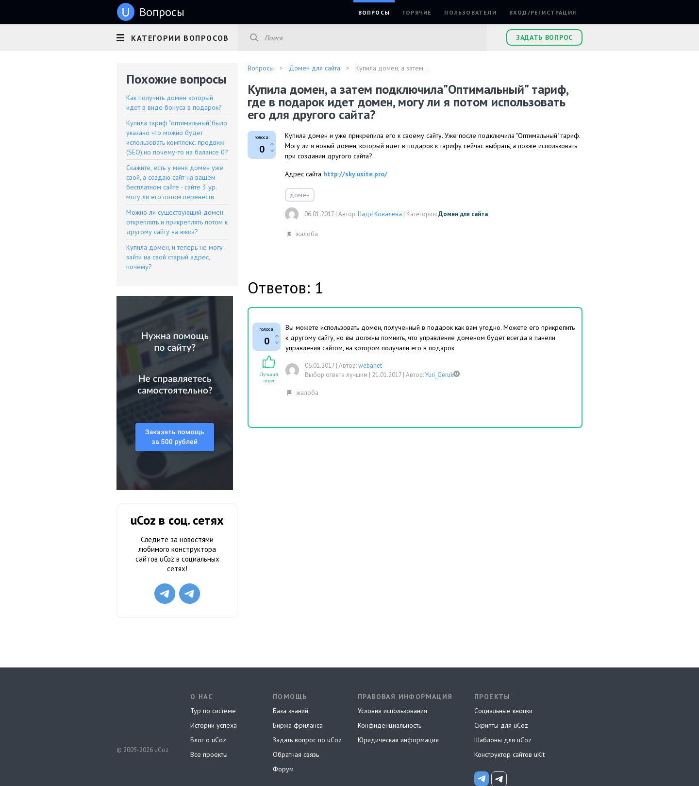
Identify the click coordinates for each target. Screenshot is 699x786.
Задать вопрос (544, 37)
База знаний (290, 710)
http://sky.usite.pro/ (355, 174)
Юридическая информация (398, 739)
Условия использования (392, 710)
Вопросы (374, 12)
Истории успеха (213, 725)
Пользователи (470, 12)
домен (300, 194)
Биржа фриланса (298, 725)
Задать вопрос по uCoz (307, 739)
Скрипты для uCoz (501, 725)
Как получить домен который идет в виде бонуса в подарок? (174, 102)
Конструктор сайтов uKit (509, 754)
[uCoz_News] (481, 778)
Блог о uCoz (208, 739)
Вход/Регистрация (542, 12)
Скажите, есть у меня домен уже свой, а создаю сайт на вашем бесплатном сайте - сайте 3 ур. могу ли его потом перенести (174, 182)
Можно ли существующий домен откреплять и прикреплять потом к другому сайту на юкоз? (177, 222)
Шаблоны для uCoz (503, 739)
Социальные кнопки (503, 710)
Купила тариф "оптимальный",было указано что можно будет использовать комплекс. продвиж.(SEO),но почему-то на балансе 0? (177, 137)
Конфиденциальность (389, 725)
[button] (177, 36)
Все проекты (209, 754)
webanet (370, 365)
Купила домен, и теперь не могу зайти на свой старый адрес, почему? (174, 257)
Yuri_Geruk (439, 375)
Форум (283, 769)
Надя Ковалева (380, 214)
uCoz (141, 713)
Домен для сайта (463, 214)
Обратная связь (296, 754)
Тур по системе (213, 710)
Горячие (417, 12)
